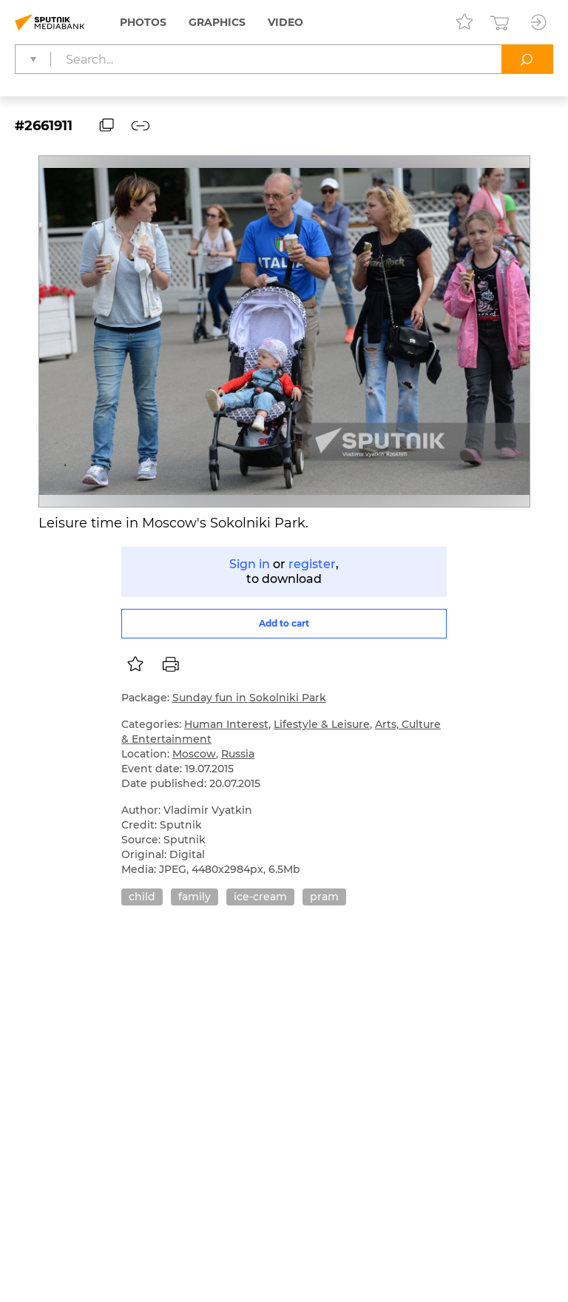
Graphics (217, 22)
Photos (143, 22)
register (312, 564)
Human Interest (226, 724)
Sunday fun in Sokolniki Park (249, 697)
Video (285, 22)
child (142, 896)
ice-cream (260, 896)
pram (324, 896)
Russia (237, 753)
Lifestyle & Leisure (322, 724)
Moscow (194, 753)
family (194, 896)
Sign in (249, 564)
